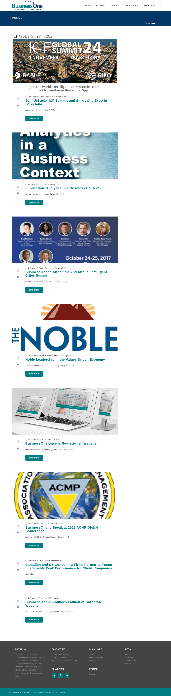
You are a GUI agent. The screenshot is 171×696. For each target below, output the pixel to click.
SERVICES (116, 5)
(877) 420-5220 (60, 657)
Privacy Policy (131, 664)
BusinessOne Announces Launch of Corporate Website (63, 603)
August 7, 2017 (69, 356)
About (127, 654)
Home (148, 23)
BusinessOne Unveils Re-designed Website (61, 443)
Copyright (129, 657)
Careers (91, 660)
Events (41, 97)
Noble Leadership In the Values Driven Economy (65, 359)
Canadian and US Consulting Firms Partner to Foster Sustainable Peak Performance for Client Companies (68, 566)
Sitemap (91, 674)
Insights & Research (46, 356)
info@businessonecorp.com (65, 660)
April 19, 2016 (54, 440)
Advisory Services (95, 657)
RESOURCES (132, 5)
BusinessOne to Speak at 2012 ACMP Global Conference (61, 529)
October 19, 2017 (61, 268)
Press (47, 97)
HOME (88, 5)
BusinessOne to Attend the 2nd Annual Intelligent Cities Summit (66, 273)
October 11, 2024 (61, 97)
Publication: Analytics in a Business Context (62, 188)
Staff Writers (32, 97)
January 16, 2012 (55, 524)
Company (92, 654)
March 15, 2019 (54, 184)
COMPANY (101, 5)
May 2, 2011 (53, 598)
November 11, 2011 (56, 561)
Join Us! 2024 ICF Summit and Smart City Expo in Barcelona (66, 102)
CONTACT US (149, 5)
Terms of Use (130, 660)
